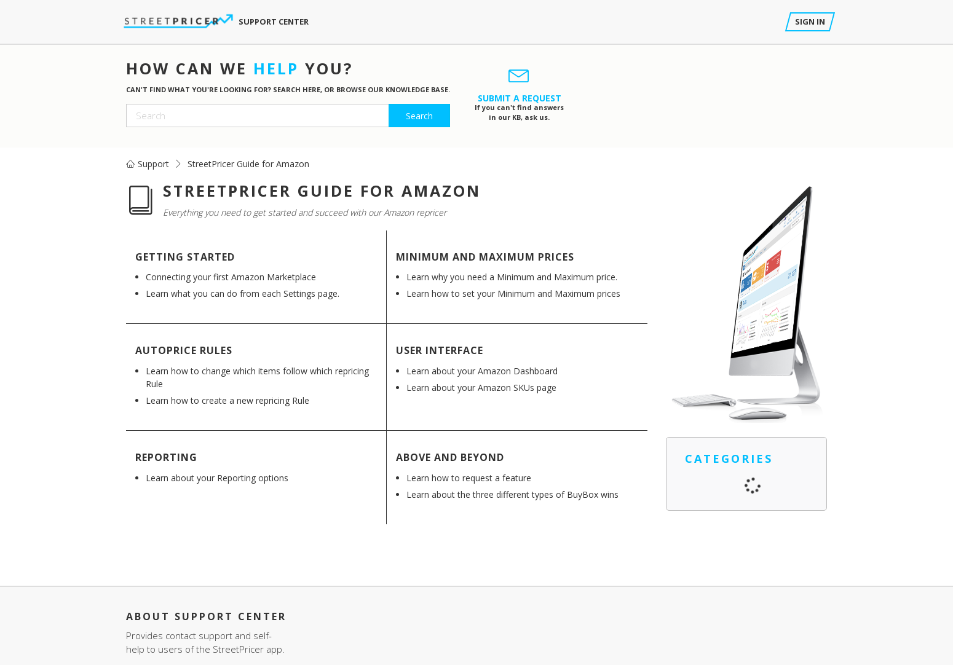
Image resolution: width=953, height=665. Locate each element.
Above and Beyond (450, 457)
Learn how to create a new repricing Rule (227, 400)
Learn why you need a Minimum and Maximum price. (511, 277)
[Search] (288, 115)
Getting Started (185, 257)
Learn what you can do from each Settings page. (242, 293)
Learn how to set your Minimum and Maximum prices (513, 293)
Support (153, 164)
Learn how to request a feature (468, 478)
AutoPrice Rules (183, 350)
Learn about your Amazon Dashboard (482, 371)
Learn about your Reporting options (217, 478)
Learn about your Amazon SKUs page (481, 387)
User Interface (439, 350)
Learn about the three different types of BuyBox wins (512, 494)
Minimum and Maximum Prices (485, 257)
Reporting (166, 457)
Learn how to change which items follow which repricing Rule (257, 377)
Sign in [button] (810, 21)
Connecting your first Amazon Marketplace (231, 277)
